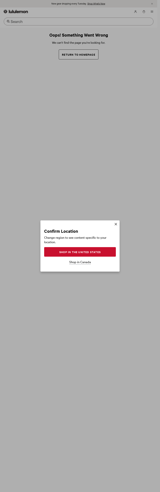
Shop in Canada (80, 262)
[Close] (116, 224)
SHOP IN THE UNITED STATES (80, 252)
